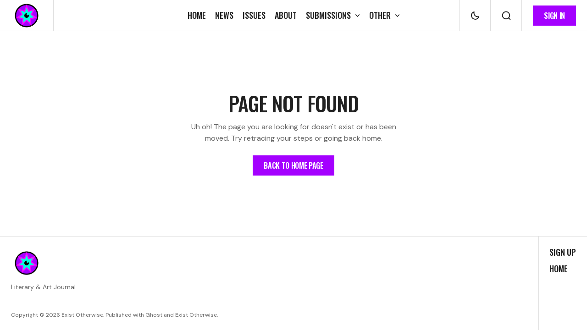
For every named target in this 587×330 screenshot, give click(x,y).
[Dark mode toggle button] (475, 15)
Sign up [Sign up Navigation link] (562, 253)
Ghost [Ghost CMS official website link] (153, 315)
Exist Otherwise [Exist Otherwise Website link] (196, 315)
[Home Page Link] (293, 165)
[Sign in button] (554, 16)
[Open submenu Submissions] (333, 16)
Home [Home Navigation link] (558, 269)
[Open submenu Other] (382, 16)
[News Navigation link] (224, 15)
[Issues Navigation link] (254, 15)
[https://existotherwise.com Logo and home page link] (26, 15)
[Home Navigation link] (199, 15)
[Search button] (506, 15)
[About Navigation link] (285, 15)
